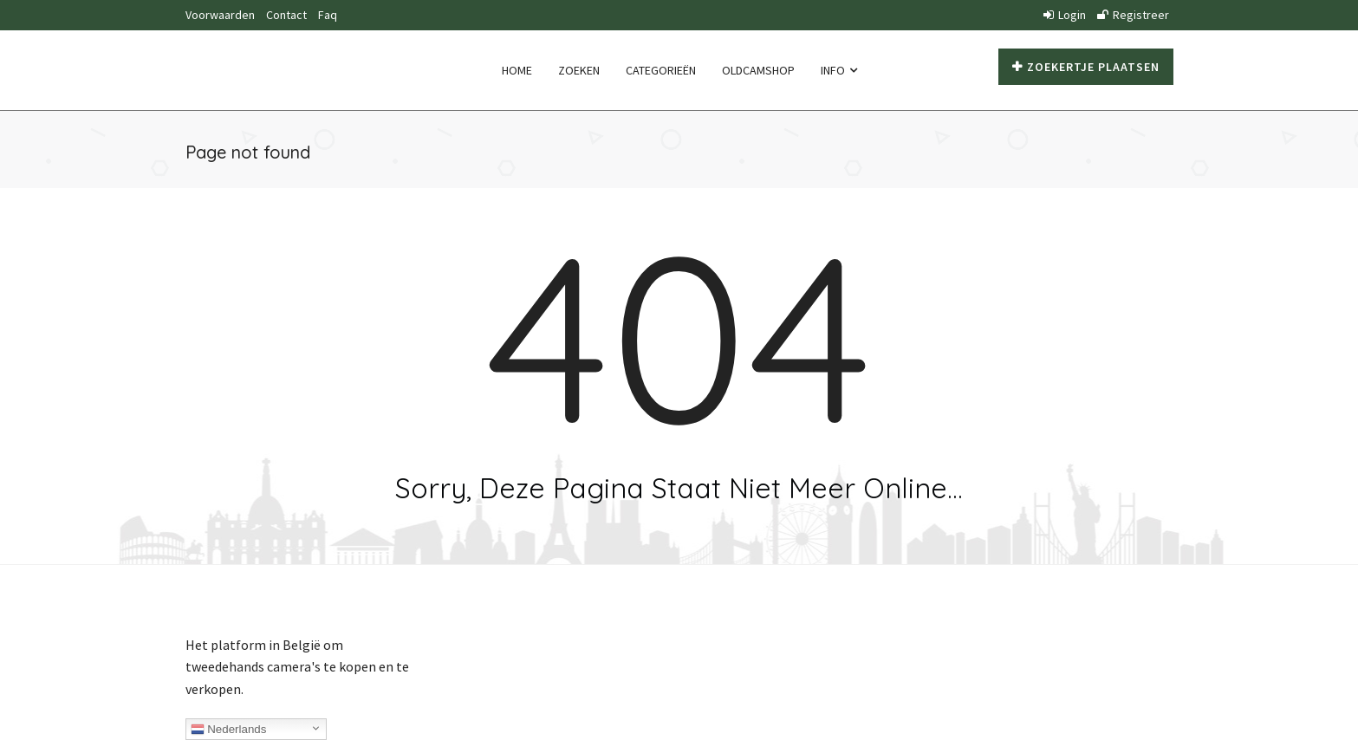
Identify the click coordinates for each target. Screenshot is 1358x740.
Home (517, 70)
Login (1064, 15)
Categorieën (661, 70)
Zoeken (579, 70)
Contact (286, 15)
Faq (327, 15)
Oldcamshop (758, 70)
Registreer (1133, 15)
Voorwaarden (220, 15)
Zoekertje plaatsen (1086, 67)
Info (839, 70)
